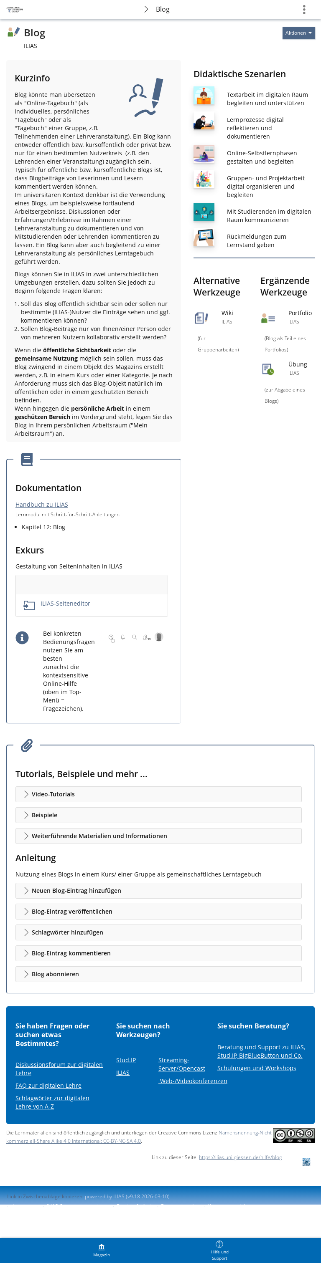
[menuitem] (101, 1250)
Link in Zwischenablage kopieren (44, 1196)
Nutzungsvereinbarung (234, 1206)
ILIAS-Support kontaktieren (78, 1206)
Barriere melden (180, 1206)
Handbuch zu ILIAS (41, 504)
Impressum (26, 1206)
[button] (158, 794)
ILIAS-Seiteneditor (65, 603)
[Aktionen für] (299, 33)
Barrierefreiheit (135, 1206)
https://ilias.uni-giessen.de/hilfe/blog (240, 1157)
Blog (163, 9)
